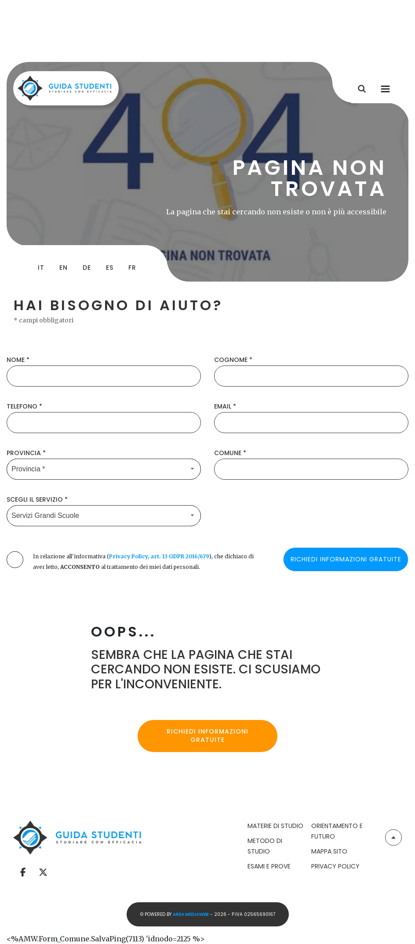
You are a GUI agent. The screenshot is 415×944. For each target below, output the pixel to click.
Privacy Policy (335, 866)
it (41, 267)
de (87, 267)
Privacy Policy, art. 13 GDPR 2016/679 (159, 556)
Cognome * (233, 359)
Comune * (230, 452)
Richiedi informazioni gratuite (207, 736)
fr (132, 267)
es (109, 267)
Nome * (18, 359)
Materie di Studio (275, 825)
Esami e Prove (269, 866)
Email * (225, 406)
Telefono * (24, 406)
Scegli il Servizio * (37, 499)
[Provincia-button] (104, 469)
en (63, 267)
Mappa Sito (329, 851)
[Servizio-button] (104, 515)
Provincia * (26, 452)
